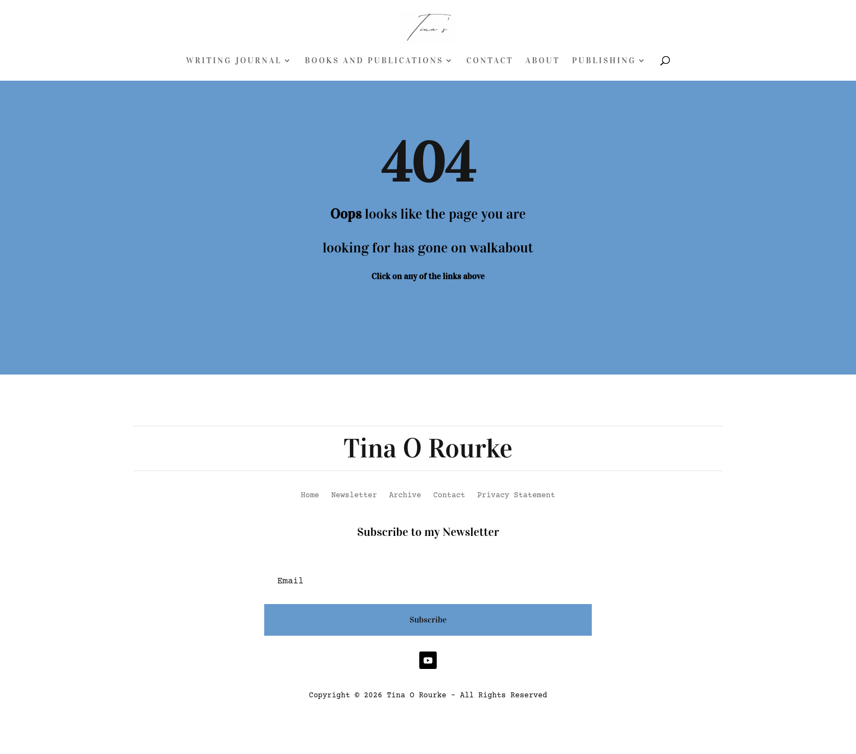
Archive (405, 496)
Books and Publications (374, 61)
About (542, 61)
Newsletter (354, 496)
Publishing (604, 61)
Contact (489, 61)
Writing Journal (234, 61)
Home (310, 496)
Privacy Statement (516, 496)
